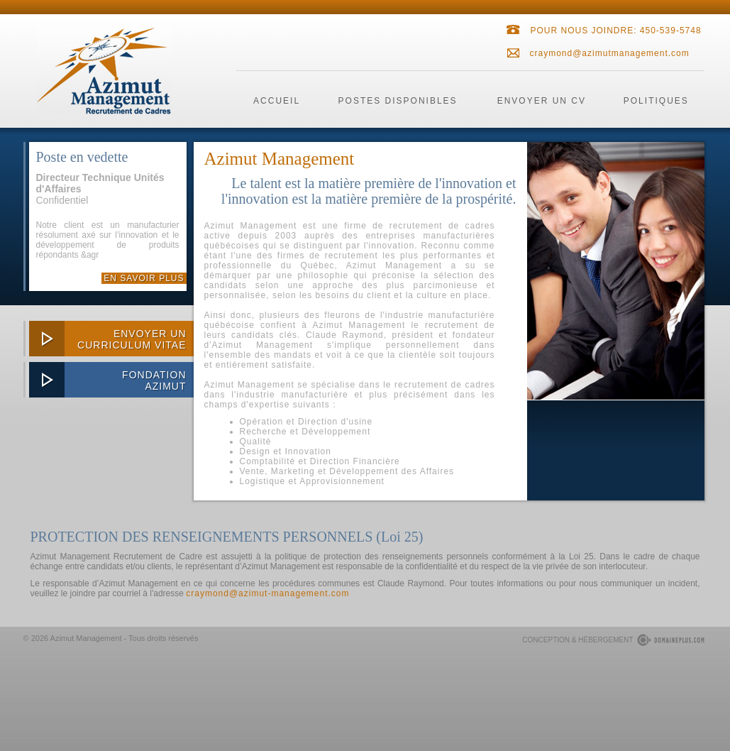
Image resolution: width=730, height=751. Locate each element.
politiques (656, 101)
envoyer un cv (541, 101)
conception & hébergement (577, 640)
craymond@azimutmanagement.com (610, 53)
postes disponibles (398, 101)
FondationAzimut (154, 380)
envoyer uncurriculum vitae (131, 339)
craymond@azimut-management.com (267, 593)
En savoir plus (144, 278)
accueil (276, 101)
